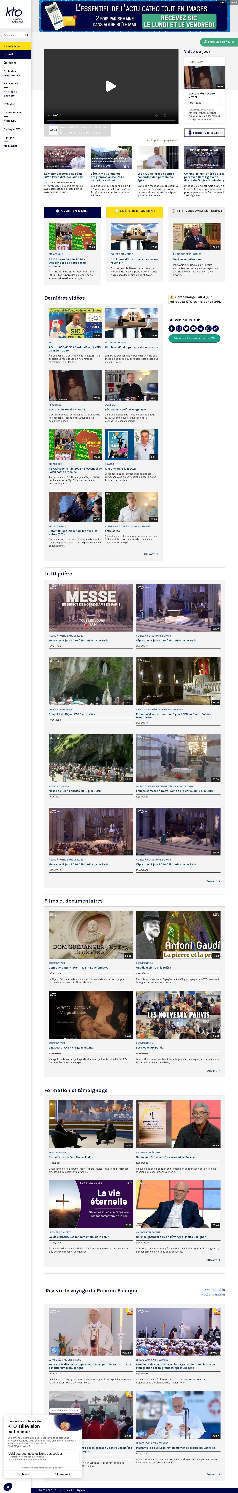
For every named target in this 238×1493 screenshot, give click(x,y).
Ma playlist (10, 145)
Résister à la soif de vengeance (125, 409)
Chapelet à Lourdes (60, 709)
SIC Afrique (56, 254)
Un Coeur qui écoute (148, 1152)
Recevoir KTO (12, 83)
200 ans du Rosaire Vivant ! (202, 95)
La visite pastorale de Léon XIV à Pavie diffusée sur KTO (63, 175)
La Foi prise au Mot (60, 1232)
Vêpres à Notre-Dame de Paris (154, 636)
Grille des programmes (12, 73)
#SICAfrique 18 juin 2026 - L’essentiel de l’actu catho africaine (67, 263)
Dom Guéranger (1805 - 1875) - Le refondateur (79, 967)
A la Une (110, 464)
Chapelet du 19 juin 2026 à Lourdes (72, 714)
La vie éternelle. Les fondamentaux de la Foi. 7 (79, 1237)
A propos (9, 137)
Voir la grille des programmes (162, 140)
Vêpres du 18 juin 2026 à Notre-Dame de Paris (166, 864)
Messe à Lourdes (59, 786)
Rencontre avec (58, 1152)
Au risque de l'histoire (187, 254)
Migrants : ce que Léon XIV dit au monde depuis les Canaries (175, 1447)
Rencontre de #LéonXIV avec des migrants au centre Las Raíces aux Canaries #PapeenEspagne (90, 1449)
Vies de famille (57, 526)
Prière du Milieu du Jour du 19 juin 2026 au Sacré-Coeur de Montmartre (174, 715)
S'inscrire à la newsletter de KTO (194, 338)
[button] (157, 554)
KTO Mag (9, 104)
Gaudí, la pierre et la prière (153, 967)
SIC (50, 342)
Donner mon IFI (13, 112)
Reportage (196, 61)
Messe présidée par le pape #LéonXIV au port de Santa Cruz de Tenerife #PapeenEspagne (90, 1366)
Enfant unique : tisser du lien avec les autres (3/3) (73, 532)
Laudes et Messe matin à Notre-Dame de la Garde (165, 786)
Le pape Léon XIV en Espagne (65, 1360)
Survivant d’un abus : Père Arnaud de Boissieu (166, 1157)
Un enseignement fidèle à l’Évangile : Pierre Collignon (171, 1237)
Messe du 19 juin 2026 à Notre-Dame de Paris (78, 640)
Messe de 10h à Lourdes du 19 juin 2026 (75, 791)
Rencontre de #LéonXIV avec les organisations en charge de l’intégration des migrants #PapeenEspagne (175, 1366)
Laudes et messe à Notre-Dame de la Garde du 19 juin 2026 (175, 791)
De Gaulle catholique (187, 259)
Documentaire (57, 963)
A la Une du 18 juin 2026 (121, 468)
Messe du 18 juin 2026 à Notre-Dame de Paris (78, 864)
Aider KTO (10, 120)
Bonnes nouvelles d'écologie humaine (127, 526)
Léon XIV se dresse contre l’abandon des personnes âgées (155, 177)
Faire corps (112, 531)
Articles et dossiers (10, 93)
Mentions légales (76, 1490)
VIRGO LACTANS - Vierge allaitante (71, 1047)
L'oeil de (110, 405)
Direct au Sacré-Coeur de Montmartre (159, 709)
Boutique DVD (12, 129)
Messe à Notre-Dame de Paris (66, 636)
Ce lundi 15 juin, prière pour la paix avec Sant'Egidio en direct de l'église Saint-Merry (204, 177)
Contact (59, 1490)
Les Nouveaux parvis (149, 1047)
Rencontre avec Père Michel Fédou (71, 1157)
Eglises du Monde (122, 254)
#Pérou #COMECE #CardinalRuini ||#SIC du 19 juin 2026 (75, 349)
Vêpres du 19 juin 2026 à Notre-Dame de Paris (166, 640)
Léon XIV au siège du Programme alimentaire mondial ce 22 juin (107, 177)
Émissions (10, 62)
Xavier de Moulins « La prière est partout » (83, 128)
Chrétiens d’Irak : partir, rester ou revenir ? (134, 261)
